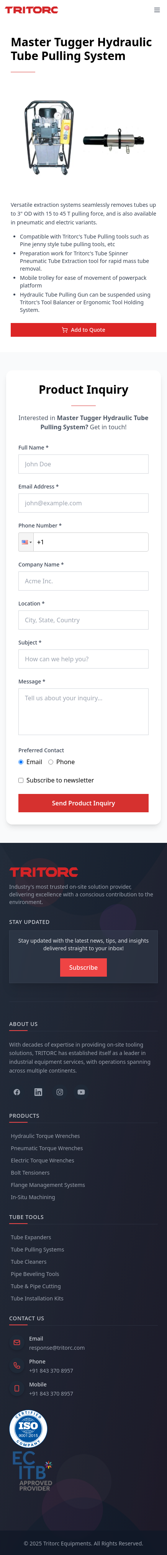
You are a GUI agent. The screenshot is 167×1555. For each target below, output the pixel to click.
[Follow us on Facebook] (17, 1092)
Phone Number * (40, 525)
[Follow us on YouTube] (81, 1092)
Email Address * (38, 486)
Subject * (30, 642)
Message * (32, 681)
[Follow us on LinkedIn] (38, 1092)
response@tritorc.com (57, 1347)
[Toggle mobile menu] (157, 10)
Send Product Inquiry (83, 803)
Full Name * (33, 447)
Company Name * (41, 564)
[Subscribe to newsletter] (83, 967)
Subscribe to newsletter (56, 780)
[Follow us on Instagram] (59, 1092)
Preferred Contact (41, 750)
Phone (61, 762)
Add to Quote (83, 329)
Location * (31, 603)
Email (30, 762)
